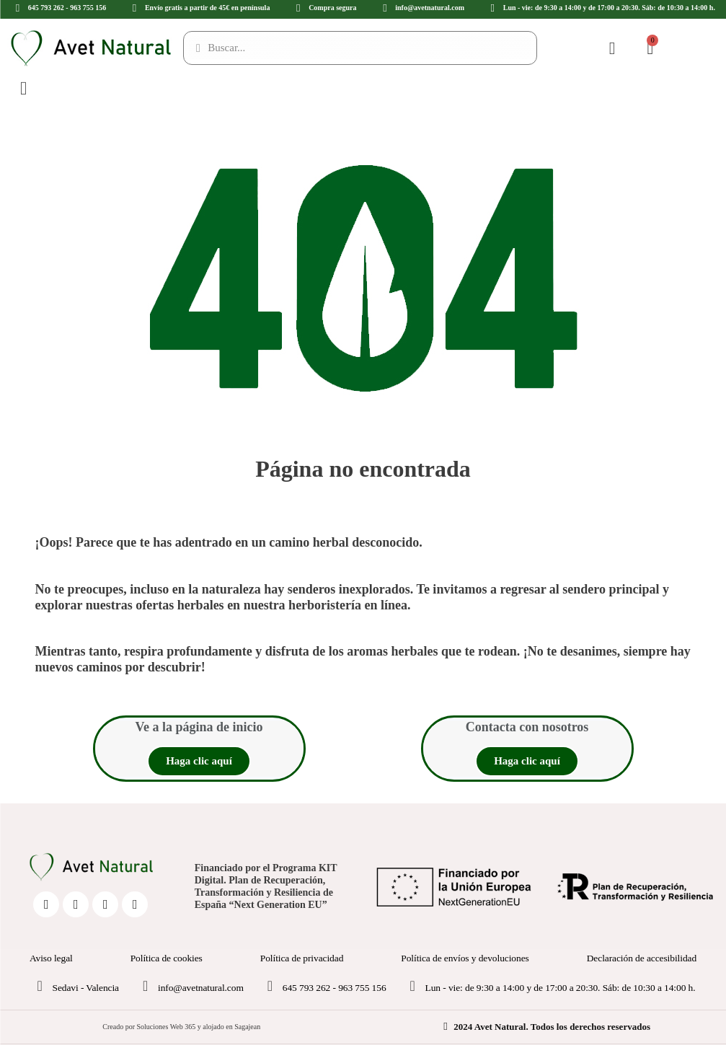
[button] (199, 761)
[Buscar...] (360, 48)
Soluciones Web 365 (165, 1027)
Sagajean (247, 1027)
